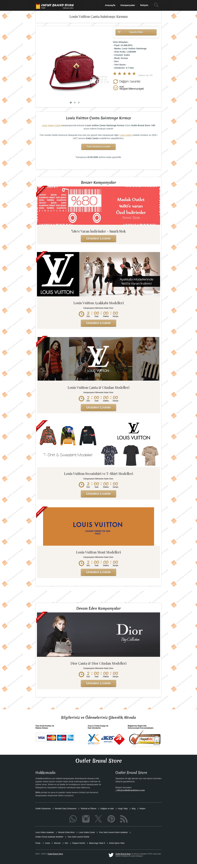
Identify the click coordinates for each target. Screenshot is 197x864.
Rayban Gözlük (78, 843)
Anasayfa (110, 5)
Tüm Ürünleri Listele (99, 146)
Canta (47, 843)
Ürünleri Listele (98, 238)
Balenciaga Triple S (97, 843)
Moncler (57, 843)
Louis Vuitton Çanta (51, 125)
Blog (133, 809)
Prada (38, 843)
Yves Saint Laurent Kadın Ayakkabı (113, 832)
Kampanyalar (128, 5)
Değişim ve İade (107, 809)
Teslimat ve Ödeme (88, 809)
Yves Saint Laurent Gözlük (78, 837)
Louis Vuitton (125, 135)
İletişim (144, 5)
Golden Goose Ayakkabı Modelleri (49, 837)
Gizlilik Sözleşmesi (43, 809)
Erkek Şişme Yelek (117, 843)
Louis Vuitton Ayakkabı (44, 832)
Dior (66, 843)
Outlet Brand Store (123, 854)
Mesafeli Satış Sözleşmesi (65, 809)
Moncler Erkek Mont (66, 832)
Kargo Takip (123, 809)
